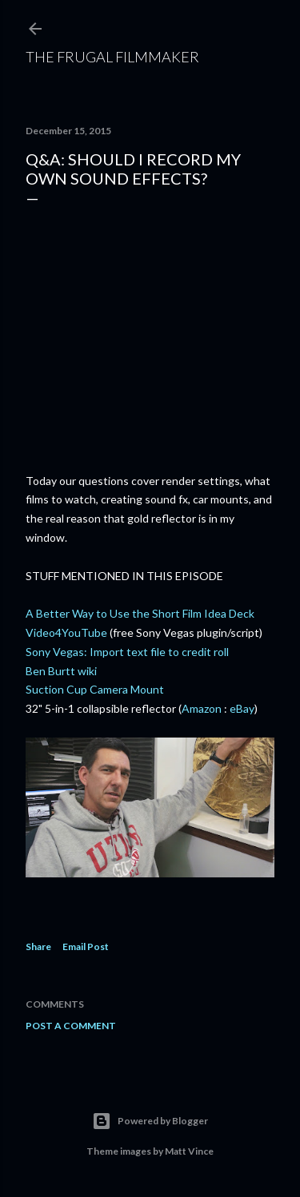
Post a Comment (71, 1026)
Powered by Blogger (150, 1121)
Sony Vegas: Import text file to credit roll (127, 651)
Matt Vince (189, 1151)
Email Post (85, 946)
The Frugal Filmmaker (112, 57)
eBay (242, 708)
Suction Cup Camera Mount (95, 689)
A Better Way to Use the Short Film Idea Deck (140, 613)
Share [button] (38, 946)
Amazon (202, 708)
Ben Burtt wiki (61, 671)
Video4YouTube (66, 632)
